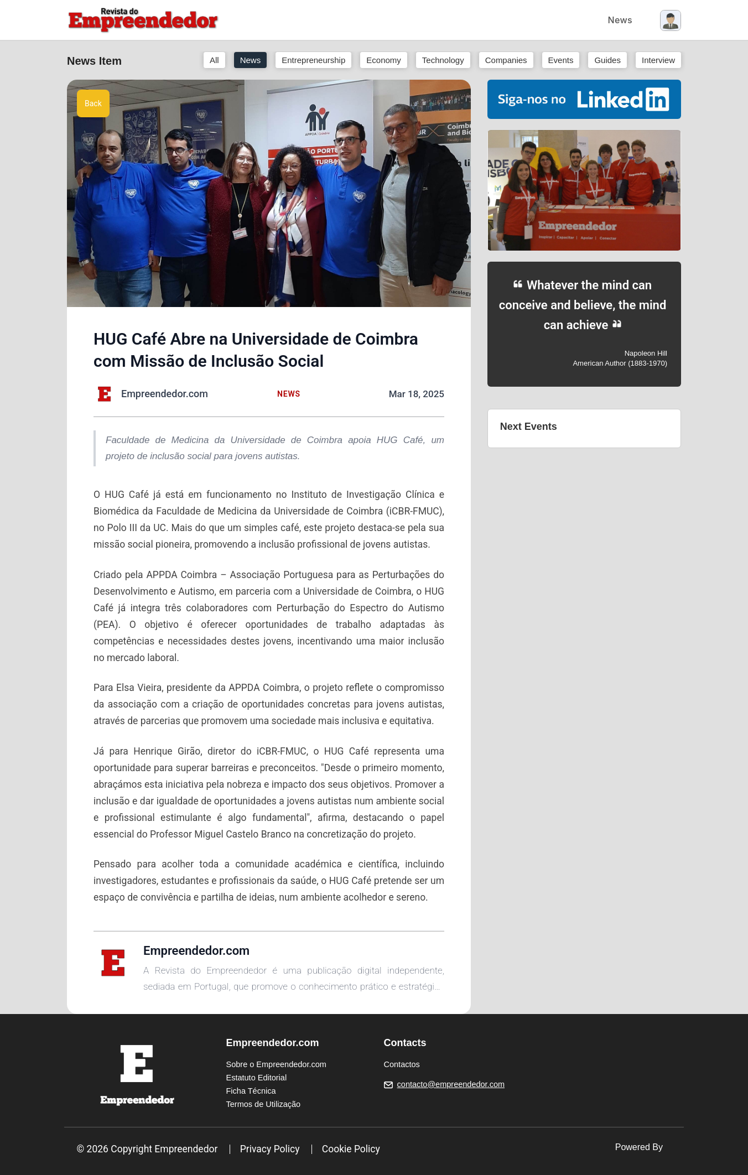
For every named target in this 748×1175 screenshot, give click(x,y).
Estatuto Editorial (256, 1077)
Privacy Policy (270, 1149)
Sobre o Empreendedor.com (276, 1064)
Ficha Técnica (251, 1090)
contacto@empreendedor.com (451, 1084)
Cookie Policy (351, 1149)
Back (93, 103)
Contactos (402, 1064)
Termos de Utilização (263, 1104)
